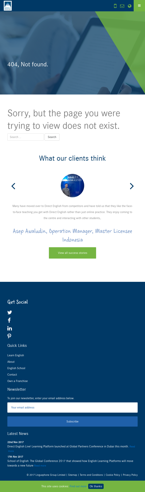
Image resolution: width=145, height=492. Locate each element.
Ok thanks (96, 486)
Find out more (78, 486)
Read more (40, 465)
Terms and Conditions (91, 475)
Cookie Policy (113, 475)
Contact (12, 374)
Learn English (15, 355)
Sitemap (72, 475)
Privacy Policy (130, 475)
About (11, 361)
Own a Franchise (17, 381)
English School (16, 368)
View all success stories (72, 253)
